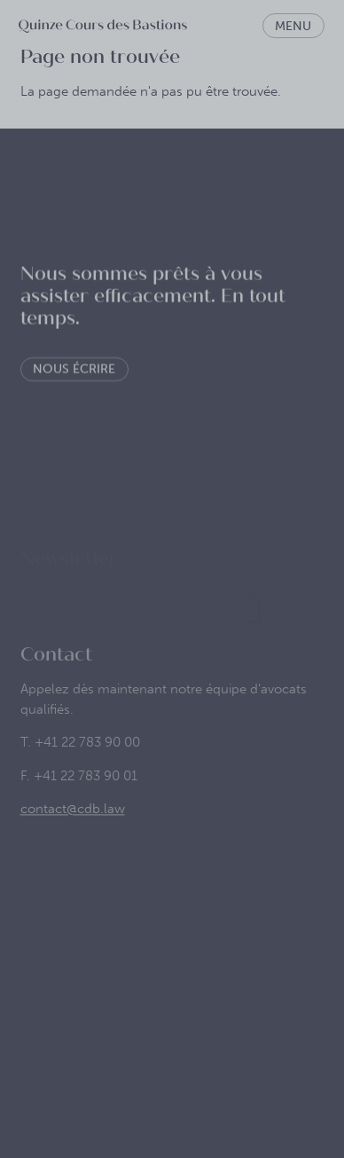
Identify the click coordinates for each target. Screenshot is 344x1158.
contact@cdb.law (72, 824)
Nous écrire (74, 379)
